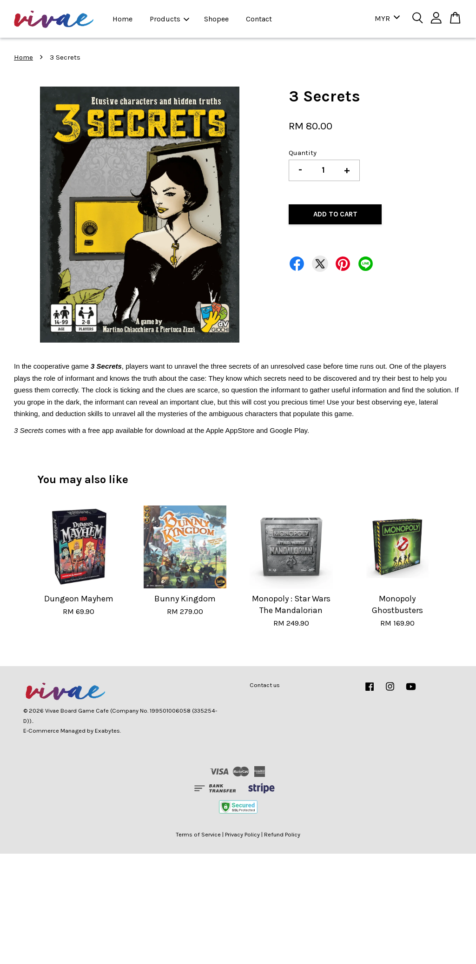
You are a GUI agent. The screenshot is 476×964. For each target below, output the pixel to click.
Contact (259, 18)
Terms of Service (198, 834)
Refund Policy (282, 834)
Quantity (303, 152)
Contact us (265, 684)
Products (169, 18)
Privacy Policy (242, 834)
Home (122, 18)
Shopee (216, 18)
